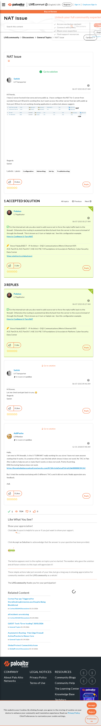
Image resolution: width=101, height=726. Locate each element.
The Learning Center (67, 688)
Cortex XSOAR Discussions (19, 618)
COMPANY (11, 672)
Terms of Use (37, 682)
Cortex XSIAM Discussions (19, 609)
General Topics (15, 627)
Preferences (92, 719)
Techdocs (60, 699)
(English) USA (52, 4)
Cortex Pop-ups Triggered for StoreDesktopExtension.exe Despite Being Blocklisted (27, 602)
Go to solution (50, 71)
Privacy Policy (74, 713)
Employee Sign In (90, 4)
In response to (24, 377)
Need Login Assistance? (85, 36)
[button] (92, 705)
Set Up (51, 171)
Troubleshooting (63, 171)
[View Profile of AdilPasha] (18, 433)
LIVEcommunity (11, 37)
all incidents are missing (18, 614)
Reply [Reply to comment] (86, 268)
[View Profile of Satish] (17, 78)
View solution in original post (19, 256)
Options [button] (88, 85)
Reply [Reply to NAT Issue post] (86, 184)
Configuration (28, 171)
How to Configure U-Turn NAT (20, 236)
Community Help (65, 682)
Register (67, 4)
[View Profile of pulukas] (17, 211)
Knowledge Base (65, 694)
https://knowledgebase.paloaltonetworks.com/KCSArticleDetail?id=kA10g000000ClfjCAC (46, 468)
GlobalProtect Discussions (19, 649)
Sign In (77, 4)
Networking (41, 171)
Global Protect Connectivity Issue (23, 645)
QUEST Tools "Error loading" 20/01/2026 (25, 623)
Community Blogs (65, 677)
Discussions (28, 37)
